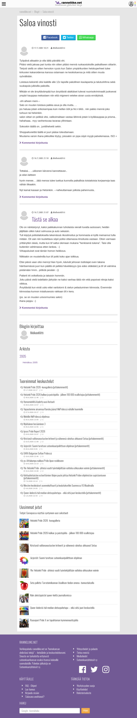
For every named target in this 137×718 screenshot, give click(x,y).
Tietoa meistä (83, 652)
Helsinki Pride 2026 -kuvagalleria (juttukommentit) (46, 387)
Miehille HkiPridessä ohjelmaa (36, 416)
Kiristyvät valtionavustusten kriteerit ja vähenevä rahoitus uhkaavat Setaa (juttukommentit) (64, 438)
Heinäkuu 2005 (30, 362)
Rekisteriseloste (84, 693)
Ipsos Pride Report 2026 (34, 431)
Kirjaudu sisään (32, 693)
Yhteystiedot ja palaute (87, 649)
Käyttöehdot (82, 689)
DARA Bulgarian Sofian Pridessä (38, 453)
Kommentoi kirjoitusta (33, 142)
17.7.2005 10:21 (40, 47)
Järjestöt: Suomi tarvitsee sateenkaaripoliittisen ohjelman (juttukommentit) (56, 446)
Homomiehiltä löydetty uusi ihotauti (39, 402)
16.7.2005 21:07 (40, 212)
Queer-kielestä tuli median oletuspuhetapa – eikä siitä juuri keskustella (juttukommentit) (62, 493)
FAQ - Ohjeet (31, 686)
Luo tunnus (30, 689)
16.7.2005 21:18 (40, 158)
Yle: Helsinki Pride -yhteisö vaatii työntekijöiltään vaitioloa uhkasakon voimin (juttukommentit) (64, 468)
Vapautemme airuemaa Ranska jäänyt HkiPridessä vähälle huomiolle (53, 409)
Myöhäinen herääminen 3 (35, 424)
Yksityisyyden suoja (86, 686)
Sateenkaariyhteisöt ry (87, 660)
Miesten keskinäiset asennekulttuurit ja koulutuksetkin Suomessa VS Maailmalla (59, 485)
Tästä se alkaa (45, 219)
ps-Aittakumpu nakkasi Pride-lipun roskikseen (44, 461)
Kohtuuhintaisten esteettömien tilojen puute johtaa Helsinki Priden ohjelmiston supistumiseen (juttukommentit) (65, 476)
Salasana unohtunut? (34, 696)
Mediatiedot (82, 656)
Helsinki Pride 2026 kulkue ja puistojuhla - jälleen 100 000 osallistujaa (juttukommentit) (62, 394)
